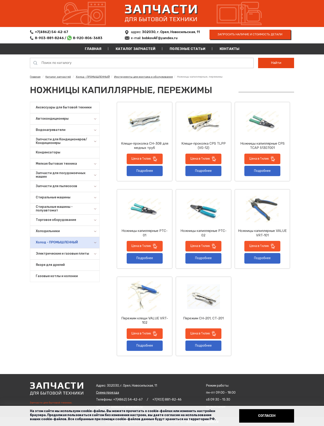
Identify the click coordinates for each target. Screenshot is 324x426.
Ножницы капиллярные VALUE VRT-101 (262, 233)
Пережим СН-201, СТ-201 (203, 318)
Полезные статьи (187, 49)
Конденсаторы (48, 152)
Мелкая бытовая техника (56, 164)
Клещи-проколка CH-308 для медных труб (144, 145)
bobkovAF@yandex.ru (160, 38)
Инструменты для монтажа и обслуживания (143, 76)
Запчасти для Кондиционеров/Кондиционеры (61, 141)
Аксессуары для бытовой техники (64, 107)
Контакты (229, 49)
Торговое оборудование (56, 220)
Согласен (266, 416)
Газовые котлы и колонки (57, 276)
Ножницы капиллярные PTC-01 (145, 233)
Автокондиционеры (52, 119)
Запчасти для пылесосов (56, 186)
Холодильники (48, 231)
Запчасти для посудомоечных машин (61, 175)
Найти (276, 63)
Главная (93, 49)
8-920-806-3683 (87, 38)
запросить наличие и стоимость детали (250, 34)
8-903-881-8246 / (51, 38)
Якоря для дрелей (50, 265)
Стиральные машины (53, 197)
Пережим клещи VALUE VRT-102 (144, 320)
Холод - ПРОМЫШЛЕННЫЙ (93, 76)
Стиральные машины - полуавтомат (54, 209)
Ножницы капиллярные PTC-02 (203, 233)
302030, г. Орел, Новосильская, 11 (170, 32)
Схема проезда (107, 393)
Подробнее (144, 171)
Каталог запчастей (135, 49)
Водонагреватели (50, 130)
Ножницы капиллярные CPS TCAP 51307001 (262, 145)
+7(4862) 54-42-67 (51, 32)
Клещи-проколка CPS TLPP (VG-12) (203, 145)
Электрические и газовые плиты (62, 254)
